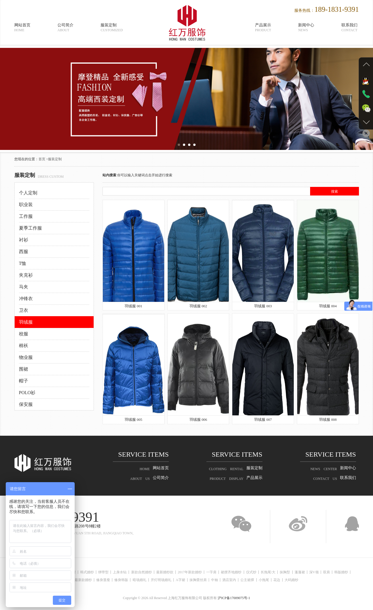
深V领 (335, 572)
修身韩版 (125, 580)
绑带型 (106, 572)
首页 (41, 159)
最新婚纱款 (172, 572)
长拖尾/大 (284, 572)
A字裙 (189, 580)
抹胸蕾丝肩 (208, 580)
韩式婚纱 (88, 572)
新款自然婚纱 (148, 572)
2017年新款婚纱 (200, 572)
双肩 (349, 572)
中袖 (226, 580)
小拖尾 (280, 580)
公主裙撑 (262, 580)
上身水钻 (125, 572)
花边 (294, 580)
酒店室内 (242, 580)
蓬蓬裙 (319, 572)
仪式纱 (266, 572)
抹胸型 (303, 572)
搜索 (334, 191)
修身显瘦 (105, 580)
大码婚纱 (311, 580)
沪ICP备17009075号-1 (234, 598)
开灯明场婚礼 (167, 580)
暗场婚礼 (144, 580)
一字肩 (223, 572)
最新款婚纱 (83, 580)
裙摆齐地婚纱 (244, 572)
